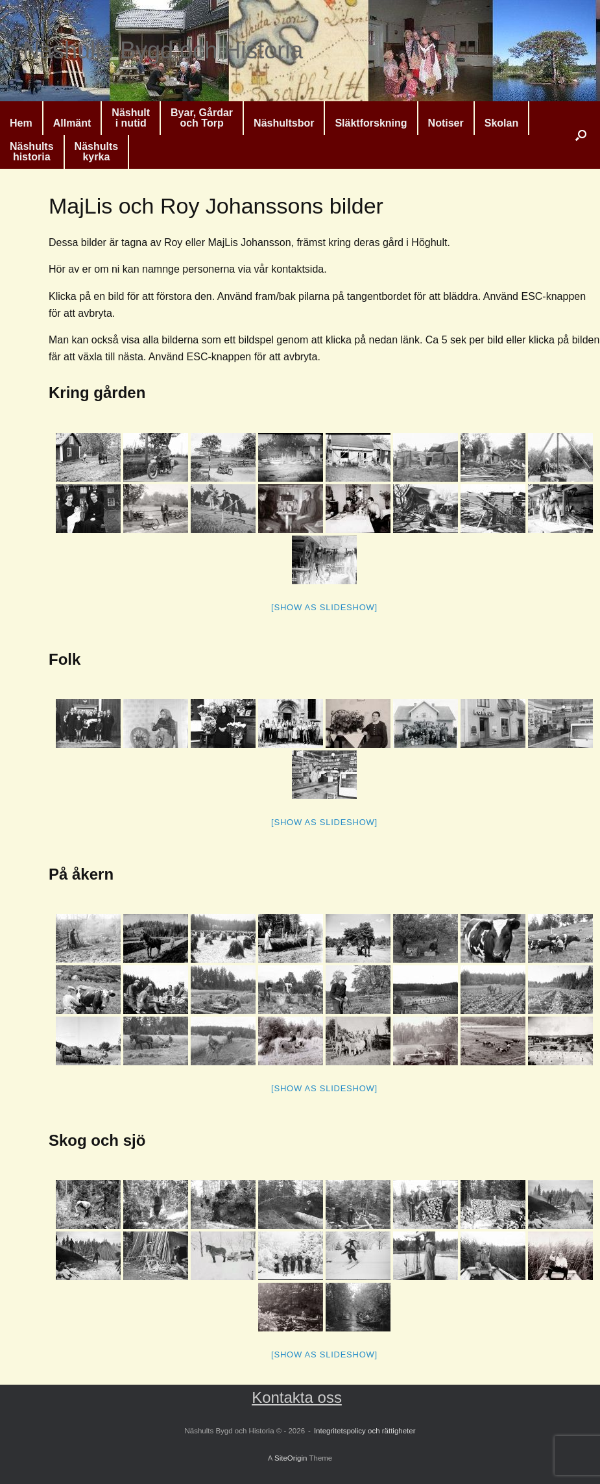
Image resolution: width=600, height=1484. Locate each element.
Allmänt (72, 123)
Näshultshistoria (32, 151)
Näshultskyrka (97, 151)
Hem (21, 123)
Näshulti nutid (131, 118)
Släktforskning (371, 123)
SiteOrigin (290, 1458)
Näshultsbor (284, 123)
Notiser (446, 123)
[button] (581, 135)
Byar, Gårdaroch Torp (202, 118)
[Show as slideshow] (324, 607)
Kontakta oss (297, 1397)
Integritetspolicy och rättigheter (365, 1431)
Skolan (501, 123)
